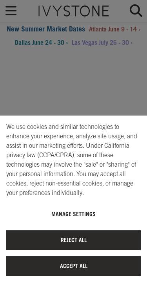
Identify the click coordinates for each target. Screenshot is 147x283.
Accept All (73, 266)
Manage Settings (73, 214)
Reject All (74, 240)
